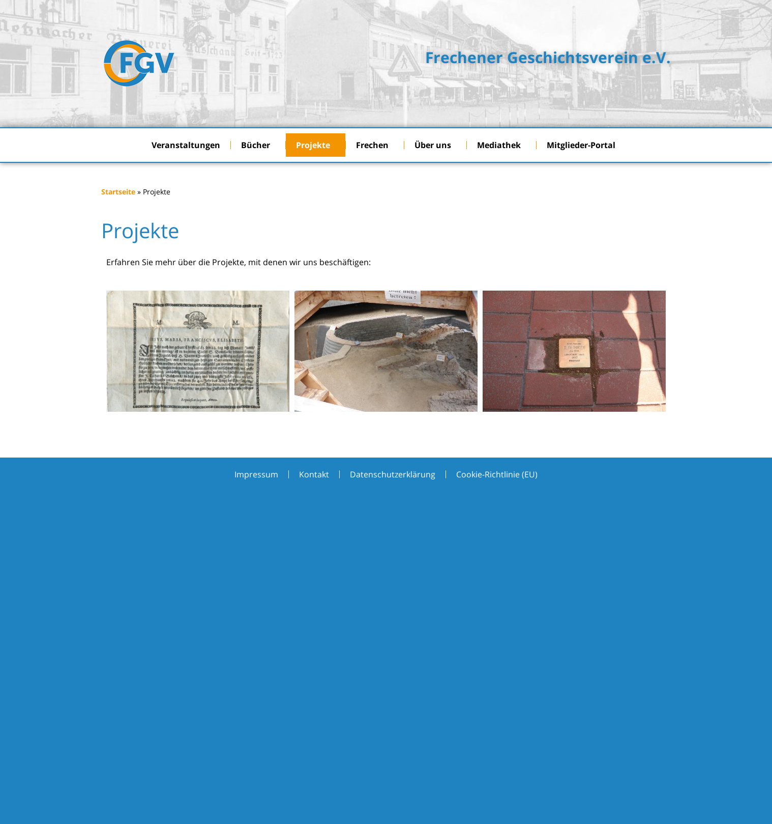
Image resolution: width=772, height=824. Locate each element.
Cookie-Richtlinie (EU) (497, 474)
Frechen (375, 145)
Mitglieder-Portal (583, 145)
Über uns (435, 145)
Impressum (256, 474)
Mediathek (501, 145)
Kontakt (314, 474)
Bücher (258, 145)
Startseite (118, 191)
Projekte (315, 145)
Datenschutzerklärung (392, 474)
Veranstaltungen (186, 145)
